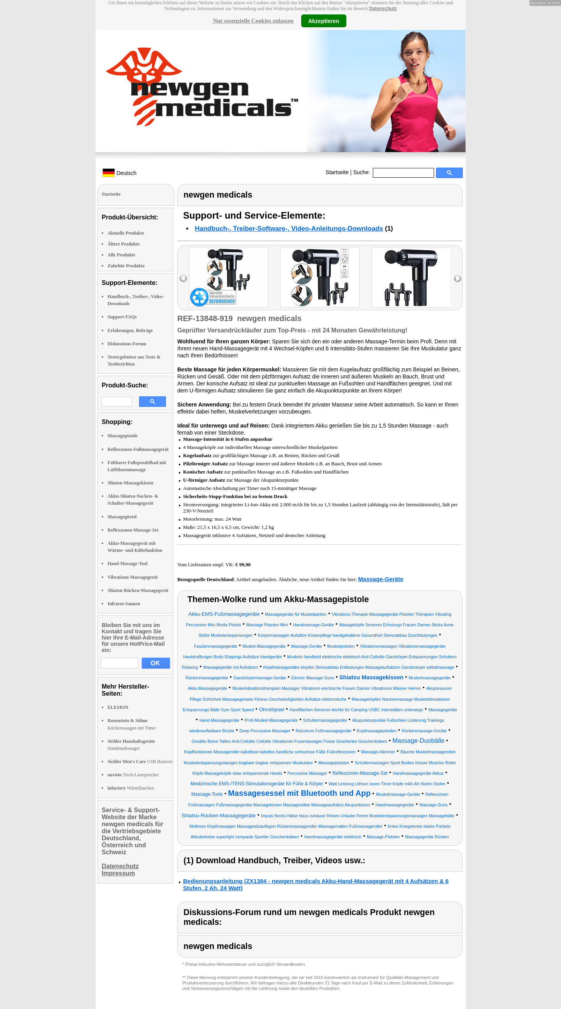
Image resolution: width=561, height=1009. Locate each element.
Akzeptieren (323, 21)
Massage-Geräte (380, 579)
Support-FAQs (122, 317)
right (457, 278)
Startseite (337, 172)
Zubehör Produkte (126, 266)
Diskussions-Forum (127, 343)
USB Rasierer (140, 761)
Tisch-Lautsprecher (133, 775)
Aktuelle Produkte (126, 233)
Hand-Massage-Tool (128, 563)
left (183, 278)
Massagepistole (123, 435)
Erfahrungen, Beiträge (130, 330)
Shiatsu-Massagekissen (130, 483)
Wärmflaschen (131, 788)
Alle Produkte (121, 255)
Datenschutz (383, 8)
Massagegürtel (122, 517)
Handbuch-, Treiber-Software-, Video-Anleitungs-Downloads (289, 228)
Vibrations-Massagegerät (133, 577)
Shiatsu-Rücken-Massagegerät (138, 590)
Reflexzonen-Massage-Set (133, 530)
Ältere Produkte (124, 244)
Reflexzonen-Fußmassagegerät (138, 449)
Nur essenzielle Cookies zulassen (253, 21)
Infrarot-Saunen (124, 603)
